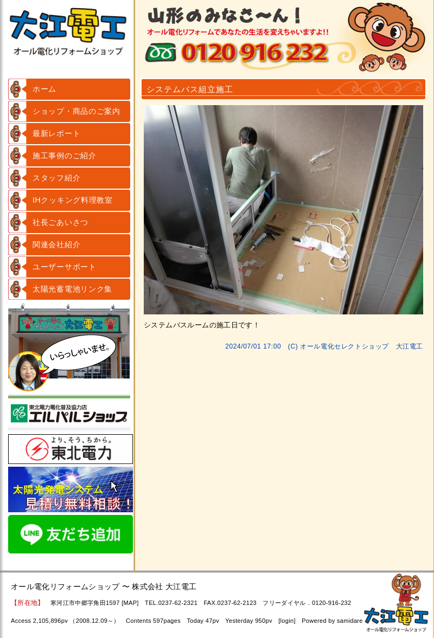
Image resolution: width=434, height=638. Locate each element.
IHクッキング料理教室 (73, 200)
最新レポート (56, 133)
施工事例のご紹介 (65, 155)
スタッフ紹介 (56, 177)
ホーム (44, 89)
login (287, 620)
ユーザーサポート (65, 266)
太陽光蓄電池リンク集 (72, 289)
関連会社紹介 (56, 244)
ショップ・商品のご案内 (76, 111)
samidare (350, 620)
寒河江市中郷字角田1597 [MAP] (94, 603)
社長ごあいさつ (60, 222)
